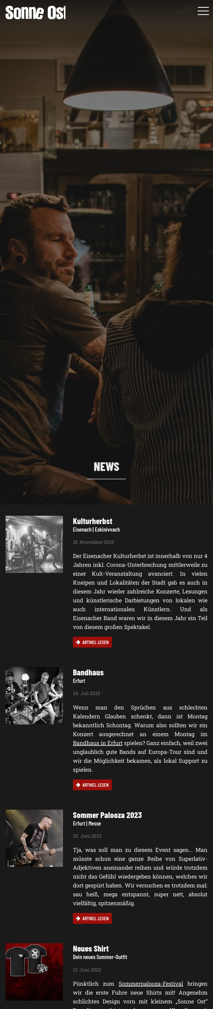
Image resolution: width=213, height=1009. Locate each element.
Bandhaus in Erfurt (98, 742)
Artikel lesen (95, 642)
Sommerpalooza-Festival (151, 983)
